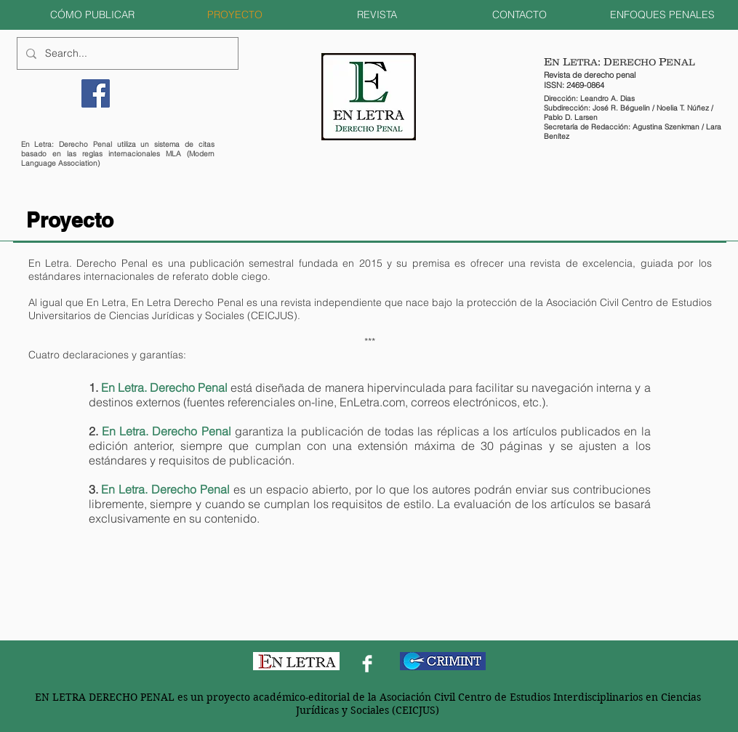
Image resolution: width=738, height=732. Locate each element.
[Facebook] (95, 93)
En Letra (106, 302)
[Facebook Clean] (367, 663)
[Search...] (126, 53)
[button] (92, 15)
